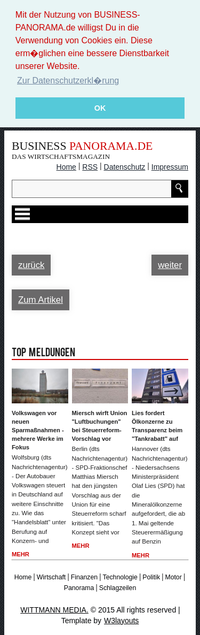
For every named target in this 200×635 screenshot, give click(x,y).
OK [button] (100, 108)
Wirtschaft (51, 576)
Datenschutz (125, 166)
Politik (151, 576)
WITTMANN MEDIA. (54, 609)
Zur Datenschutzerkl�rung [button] (68, 80)
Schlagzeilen (117, 588)
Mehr (20, 554)
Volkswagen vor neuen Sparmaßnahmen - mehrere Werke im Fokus (38, 430)
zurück (31, 264)
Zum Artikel (40, 299)
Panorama (79, 588)
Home (66, 166)
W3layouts (121, 620)
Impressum (169, 166)
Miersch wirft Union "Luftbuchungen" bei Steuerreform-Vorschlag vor (99, 426)
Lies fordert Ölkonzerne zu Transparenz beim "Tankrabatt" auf (157, 426)
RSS (90, 166)
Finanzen (84, 576)
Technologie (120, 576)
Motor (173, 576)
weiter (170, 264)
